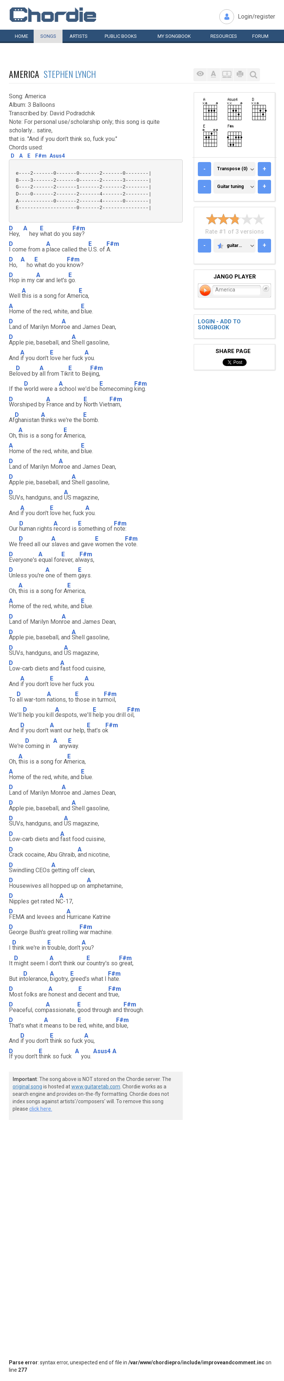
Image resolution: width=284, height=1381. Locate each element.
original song (27, 1087)
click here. (40, 1109)
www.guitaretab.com (95, 1087)
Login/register (256, 16)
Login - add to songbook (219, 324)
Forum (260, 36)
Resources (223, 36)
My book (174, 36)
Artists (79, 36)
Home (21, 36)
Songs (48, 36)
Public (121, 36)
